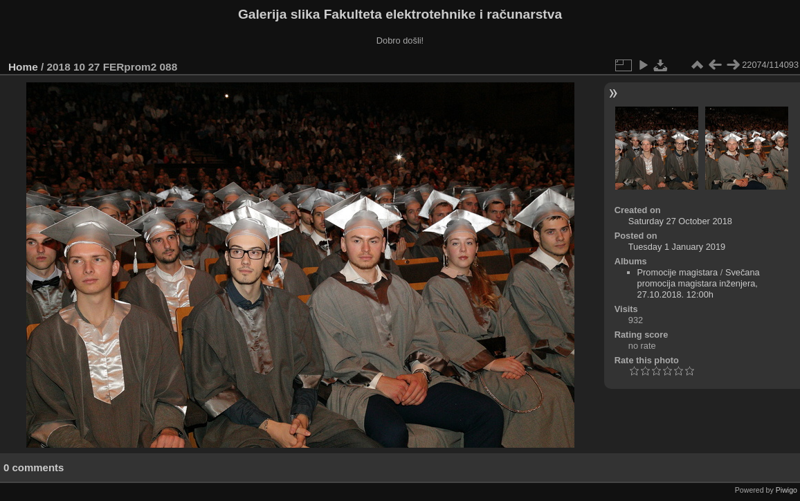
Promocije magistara (677, 272)
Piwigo (786, 490)
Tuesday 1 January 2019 (676, 247)
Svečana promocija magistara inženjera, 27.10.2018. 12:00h (698, 283)
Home (23, 67)
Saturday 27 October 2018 (680, 221)
